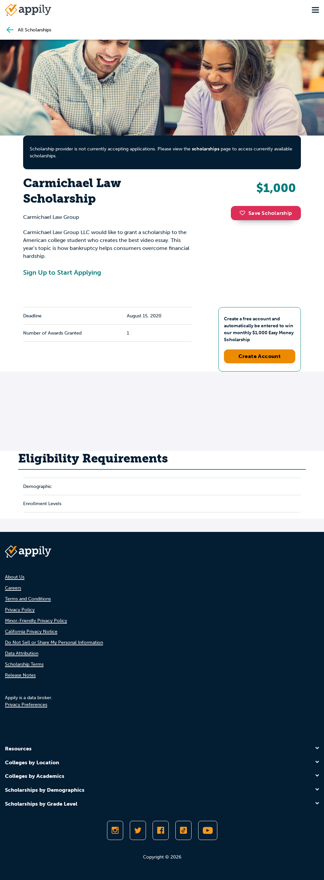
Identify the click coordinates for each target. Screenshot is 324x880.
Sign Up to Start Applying (62, 272)
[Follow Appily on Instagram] (115, 830)
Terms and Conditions (28, 599)
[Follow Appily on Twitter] (138, 830)
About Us (14, 577)
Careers (13, 588)
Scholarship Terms (24, 664)
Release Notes (20, 675)
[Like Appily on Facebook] (161, 830)
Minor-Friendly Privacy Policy (36, 620)
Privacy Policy (20, 610)
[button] (244, 213)
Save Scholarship (266, 213)
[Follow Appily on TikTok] (183, 830)
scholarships (205, 149)
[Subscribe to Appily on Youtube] (207, 830)
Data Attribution (21, 653)
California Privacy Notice (31, 631)
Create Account (259, 356)
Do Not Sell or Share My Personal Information (54, 642)
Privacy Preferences (26, 704)
